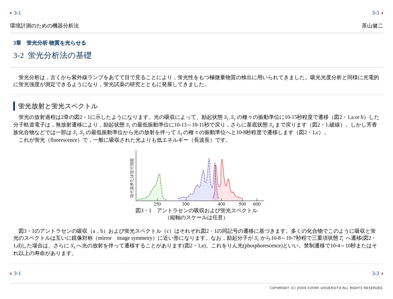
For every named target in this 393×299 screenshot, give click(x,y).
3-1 (17, 13)
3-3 (375, 13)
